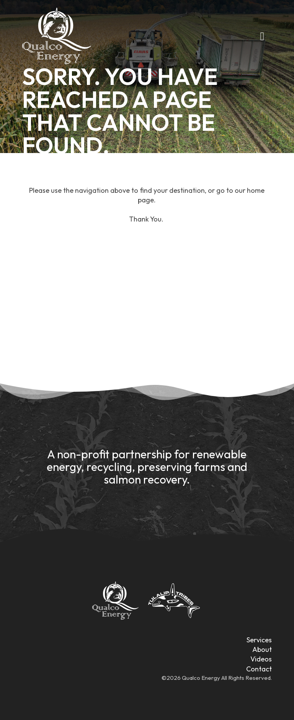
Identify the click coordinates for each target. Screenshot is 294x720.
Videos (261, 659)
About (262, 649)
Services (259, 639)
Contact (259, 669)
